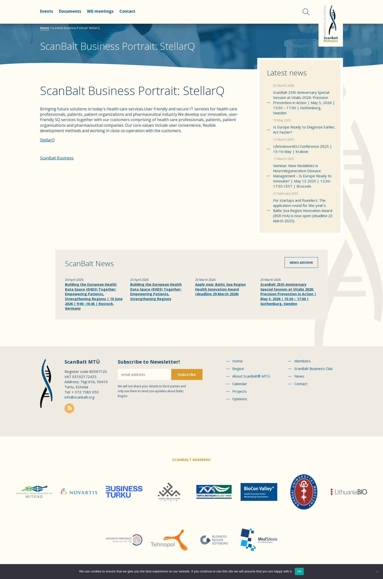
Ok (299, 571)
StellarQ (47, 140)
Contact (127, 11)
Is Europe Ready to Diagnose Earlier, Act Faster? (304, 130)
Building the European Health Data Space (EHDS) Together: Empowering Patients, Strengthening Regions (156, 291)
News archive (301, 262)
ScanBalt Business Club (313, 368)
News (299, 376)
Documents (70, 11)
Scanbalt (331, 23)
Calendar (239, 383)
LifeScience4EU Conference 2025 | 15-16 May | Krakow (302, 149)
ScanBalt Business (57, 158)
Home (44, 28)
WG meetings (100, 11)
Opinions (239, 398)
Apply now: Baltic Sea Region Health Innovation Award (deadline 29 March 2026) (220, 289)
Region (238, 368)
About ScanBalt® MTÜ (251, 376)
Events (46, 11)
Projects (239, 391)
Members (302, 360)
